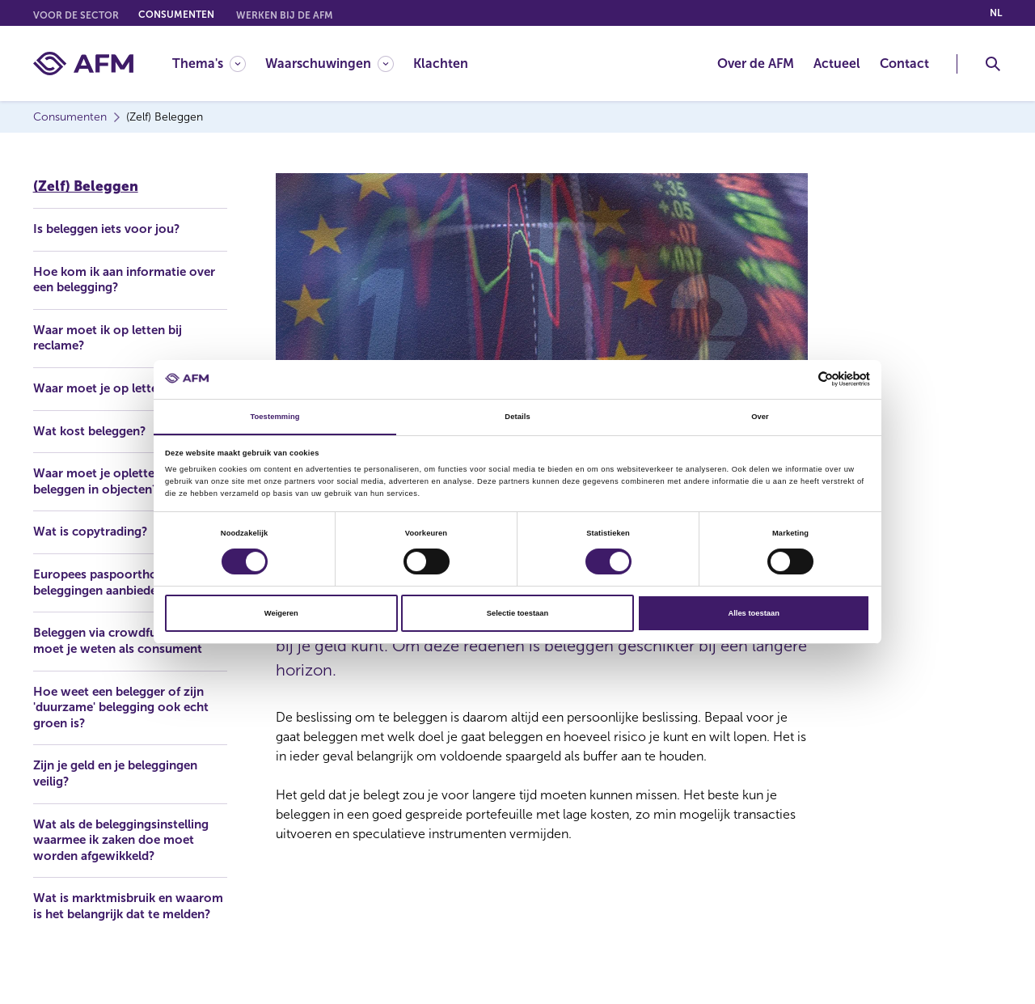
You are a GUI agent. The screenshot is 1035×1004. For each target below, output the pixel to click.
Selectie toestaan (517, 614)
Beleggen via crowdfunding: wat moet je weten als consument (119, 649)
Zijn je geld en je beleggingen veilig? (123, 791)
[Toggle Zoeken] (993, 64)
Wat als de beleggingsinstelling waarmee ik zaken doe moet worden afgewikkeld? (128, 859)
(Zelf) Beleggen (86, 182)
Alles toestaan (753, 614)
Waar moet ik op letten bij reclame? (112, 335)
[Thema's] (209, 63)
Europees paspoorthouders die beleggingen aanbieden (126, 582)
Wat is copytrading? (93, 531)
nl (996, 13)
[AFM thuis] (83, 63)
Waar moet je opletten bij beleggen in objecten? (110, 480)
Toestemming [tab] (274, 416)
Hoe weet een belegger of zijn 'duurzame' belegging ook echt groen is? (128, 724)
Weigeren (281, 614)
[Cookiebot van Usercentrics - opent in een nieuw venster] (799, 379)
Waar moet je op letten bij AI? (123, 386)
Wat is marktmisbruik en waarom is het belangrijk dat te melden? (127, 934)
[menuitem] (218, 63)
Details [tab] (517, 416)
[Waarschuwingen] (329, 63)
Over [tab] (760, 416)
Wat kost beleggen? (93, 429)
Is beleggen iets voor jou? (110, 225)
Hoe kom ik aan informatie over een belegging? (129, 276)
